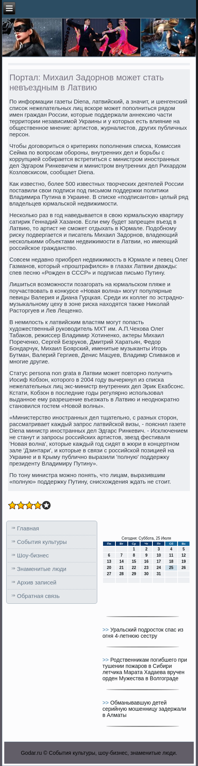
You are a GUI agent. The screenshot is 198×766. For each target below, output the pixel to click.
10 (159, 555)
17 (159, 561)
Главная (28, 528)
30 (146, 574)
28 (121, 574)
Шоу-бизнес (33, 555)
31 (159, 574)
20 (109, 568)
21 (121, 568)
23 (146, 568)
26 (183, 568)
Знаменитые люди (41, 569)
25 (171, 568)
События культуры (42, 541)
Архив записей (36, 582)
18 (171, 561)
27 (109, 574)
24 (159, 568)
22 (134, 568)
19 (183, 561)
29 (134, 574)
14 (121, 561)
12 (183, 555)
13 (109, 561)
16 (146, 561)
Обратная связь (38, 596)
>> (106, 630)
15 (134, 561)
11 (171, 555)
